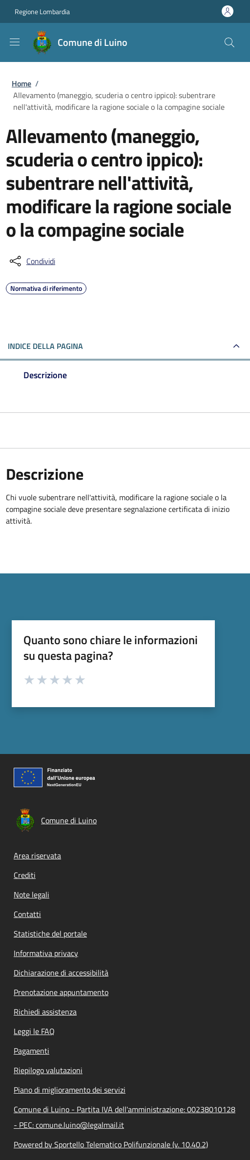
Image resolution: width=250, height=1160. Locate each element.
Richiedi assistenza (45, 1012)
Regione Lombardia (42, 11)
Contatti (27, 914)
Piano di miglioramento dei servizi (69, 1090)
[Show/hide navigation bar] (14, 42)
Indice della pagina (45, 346)
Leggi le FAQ (34, 1031)
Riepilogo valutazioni (48, 1070)
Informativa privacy (46, 953)
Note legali (31, 894)
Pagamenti (31, 1051)
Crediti (25, 875)
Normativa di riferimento (46, 287)
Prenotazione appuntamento (61, 992)
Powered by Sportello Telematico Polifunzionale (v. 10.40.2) (111, 1144)
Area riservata (37, 855)
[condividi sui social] (31, 261)
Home (21, 83)
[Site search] (229, 42)
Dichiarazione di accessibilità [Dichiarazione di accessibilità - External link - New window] (61, 972)
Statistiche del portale (50, 933)
